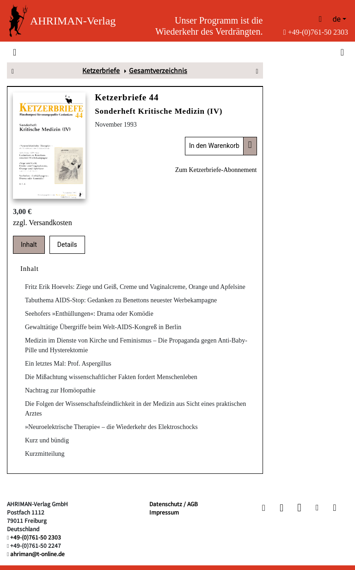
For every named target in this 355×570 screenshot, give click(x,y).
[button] (264, 508)
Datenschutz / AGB (173, 504)
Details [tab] (67, 244)
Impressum (164, 512)
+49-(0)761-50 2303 (315, 32)
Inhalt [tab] (29, 244)
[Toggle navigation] (14, 51)
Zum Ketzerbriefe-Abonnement (216, 169)
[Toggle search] (341, 51)
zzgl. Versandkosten (42, 223)
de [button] (336, 19)
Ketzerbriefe (101, 70)
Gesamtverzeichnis (158, 70)
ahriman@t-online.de (37, 554)
